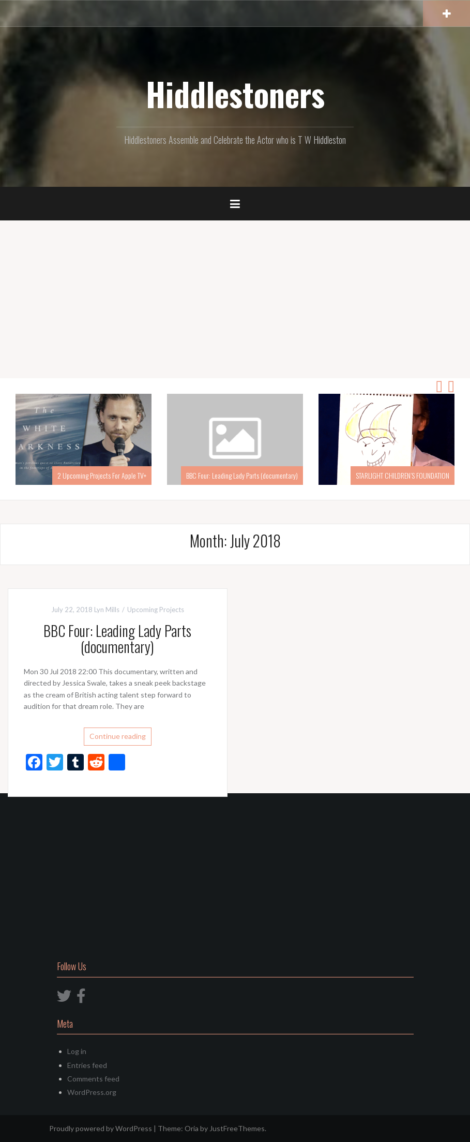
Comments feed (93, 1078)
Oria (192, 1128)
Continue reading (117, 736)
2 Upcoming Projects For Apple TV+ (101, 475)
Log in (76, 1051)
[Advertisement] (235, 300)
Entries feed (87, 1065)
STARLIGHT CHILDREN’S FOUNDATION (402, 475)
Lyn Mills (106, 609)
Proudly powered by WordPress (100, 1128)
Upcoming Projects (155, 609)
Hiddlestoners (235, 93)
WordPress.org (91, 1092)
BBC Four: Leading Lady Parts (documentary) (242, 475)
